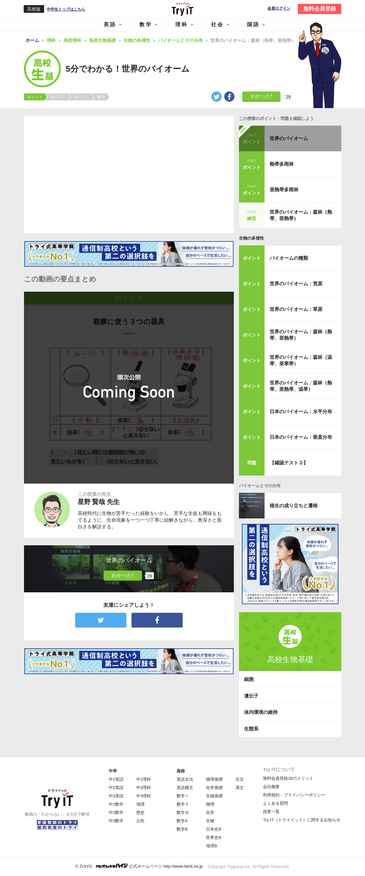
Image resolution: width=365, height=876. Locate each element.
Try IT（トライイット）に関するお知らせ (301, 819)
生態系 (251, 728)
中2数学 (116, 812)
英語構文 (185, 787)
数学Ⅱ (183, 804)
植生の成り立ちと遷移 (294, 505)
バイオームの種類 (289, 258)
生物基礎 (214, 795)
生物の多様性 (251, 238)
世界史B (213, 837)
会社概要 (271, 786)
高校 (181, 771)
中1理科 (143, 779)
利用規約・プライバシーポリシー (294, 795)
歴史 (140, 812)
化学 (210, 812)
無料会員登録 (319, 9)
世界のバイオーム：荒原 (296, 283)
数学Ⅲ (183, 812)
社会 (217, 24)
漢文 (239, 787)
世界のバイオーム (289, 138)
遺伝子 (251, 695)
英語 (110, 24)
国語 (253, 24)
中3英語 (116, 795)
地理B (211, 845)
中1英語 (116, 779)
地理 (140, 804)
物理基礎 (214, 779)
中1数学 (116, 804)
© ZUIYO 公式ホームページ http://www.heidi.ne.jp (139, 866)
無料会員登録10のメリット (288, 778)
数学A (182, 820)
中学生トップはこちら (66, 9)
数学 (145, 24)
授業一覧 (271, 811)
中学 (113, 771)
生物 (210, 820)
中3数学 (116, 820)
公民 (140, 820)
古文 (239, 779)
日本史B (213, 829)
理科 (181, 24)
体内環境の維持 (261, 712)
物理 (210, 804)
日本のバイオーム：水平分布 (301, 411)
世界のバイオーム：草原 (296, 309)
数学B (182, 829)
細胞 (249, 679)
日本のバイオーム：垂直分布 (301, 437)
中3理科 (143, 795)
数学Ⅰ (183, 795)
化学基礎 (214, 787)
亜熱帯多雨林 (284, 189)
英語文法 (185, 779)
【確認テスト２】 (289, 462)
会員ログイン (278, 8)
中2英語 (116, 787)
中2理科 (143, 787)
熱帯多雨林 (282, 164)
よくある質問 (275, 803)
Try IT (182, 9)
